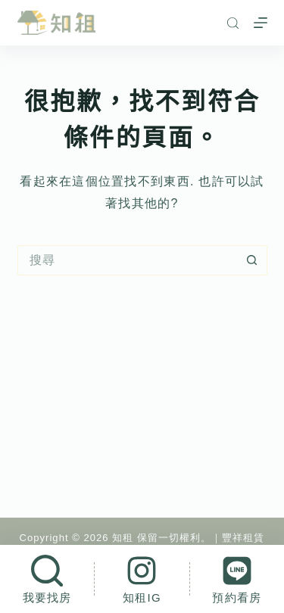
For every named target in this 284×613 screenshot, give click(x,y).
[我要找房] (47, 579)
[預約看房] (237, 579)
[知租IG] (141, 579)
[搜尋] (233, 23)
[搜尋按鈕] (252, 260)
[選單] (260, 23)
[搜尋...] (127, 260)
